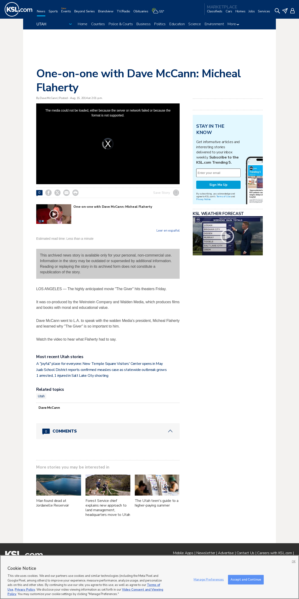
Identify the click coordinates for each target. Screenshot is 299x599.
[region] (149, 577)
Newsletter (205, 553)
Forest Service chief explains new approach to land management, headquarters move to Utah (107, 507)
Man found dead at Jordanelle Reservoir (52, 503)
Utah (41, 396)
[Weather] (159, 13)
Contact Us (245, 553)
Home (82, 24)
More (233, 24)
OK (293, 561)
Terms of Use (223, 196)
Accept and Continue (246, 579)
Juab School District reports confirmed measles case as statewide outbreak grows (101, 369)
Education (177, 24)
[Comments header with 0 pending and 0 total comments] (108, 431)
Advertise (226, 553)
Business (143, 24)
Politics (160, 24)
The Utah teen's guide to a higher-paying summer (156, 503)
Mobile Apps (183, 553)
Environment (214, 24)
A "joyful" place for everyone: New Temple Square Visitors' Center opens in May (99, 363)
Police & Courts (121, 24)
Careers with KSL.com (274, 553)
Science (194, 24)
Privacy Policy (25, 590)
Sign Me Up (218, 185)
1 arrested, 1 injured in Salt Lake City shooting (72, 375)
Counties (98, 24)
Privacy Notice (203, 199)
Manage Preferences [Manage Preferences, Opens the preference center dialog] (209, 579)
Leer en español (168, 230)
